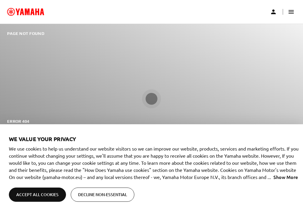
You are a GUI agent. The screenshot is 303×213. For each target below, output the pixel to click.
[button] (291, 12)
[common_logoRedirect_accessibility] (25, 12)
